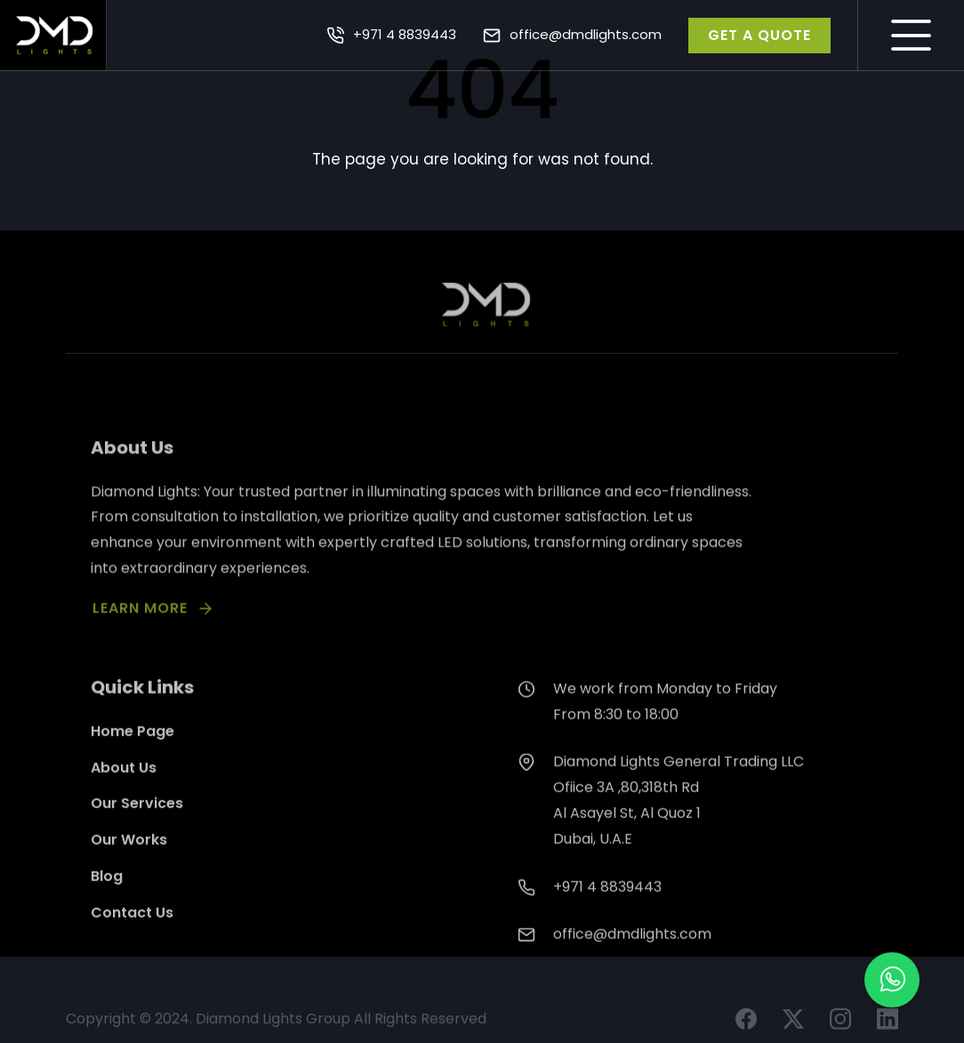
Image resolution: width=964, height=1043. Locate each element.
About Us (124, 785)
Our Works (129, 858)
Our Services (137, 822)
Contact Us (132, 930)
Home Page (132, 749)
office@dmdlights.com (586, 34)
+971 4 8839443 (404, 34)
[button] (892, 979)
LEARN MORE (140, 624)
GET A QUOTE (759, 35)
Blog (107, 895)
